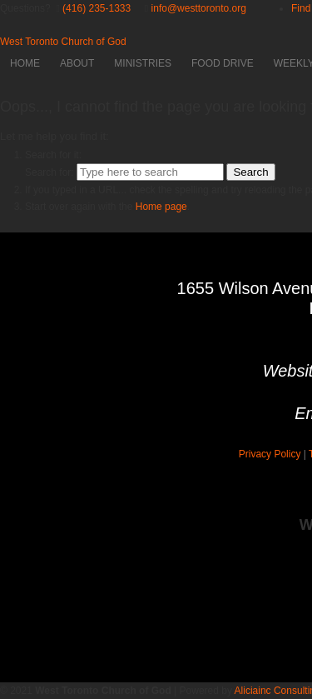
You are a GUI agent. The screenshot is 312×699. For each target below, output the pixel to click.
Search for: (49, 172)
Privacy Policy (270, 454)
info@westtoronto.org (198, 8)
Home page (161, 206)
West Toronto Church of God (63, 41)
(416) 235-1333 (96, 8)
